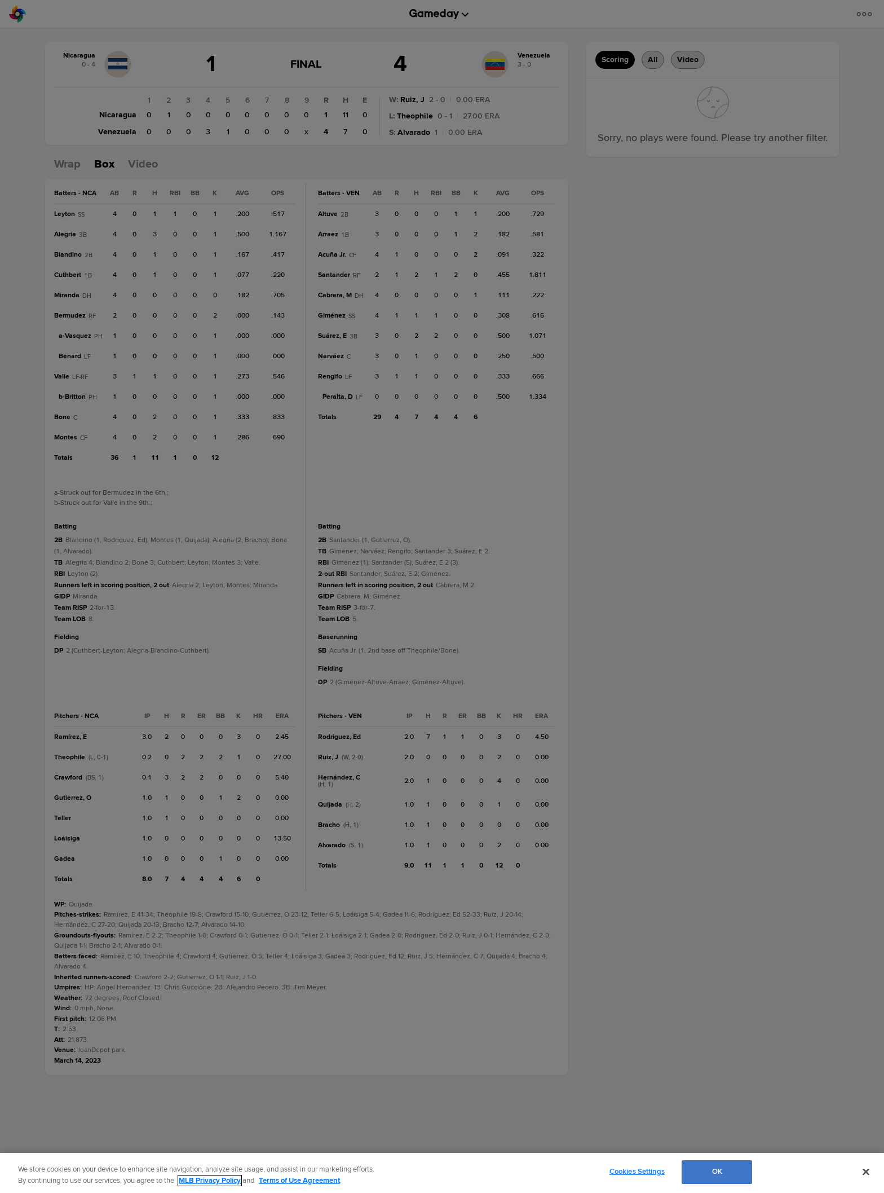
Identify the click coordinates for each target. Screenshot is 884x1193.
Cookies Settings (637, 1171)
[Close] (866, 1171)
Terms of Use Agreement (299, 1180)
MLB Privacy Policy (210, 1180)
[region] (442, 1173)
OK (717, 1171)
